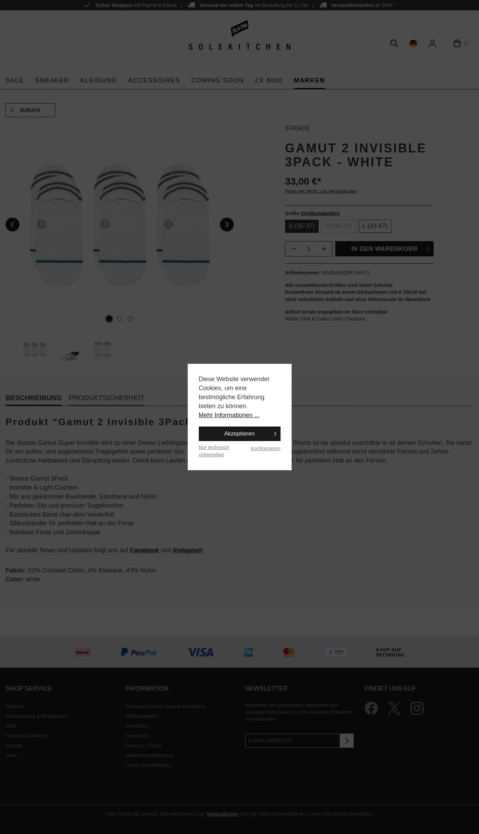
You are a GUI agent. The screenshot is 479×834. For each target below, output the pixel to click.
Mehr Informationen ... (229, 415)
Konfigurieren (266, 448)
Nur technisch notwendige (214, 451)
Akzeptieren (239, 434)
